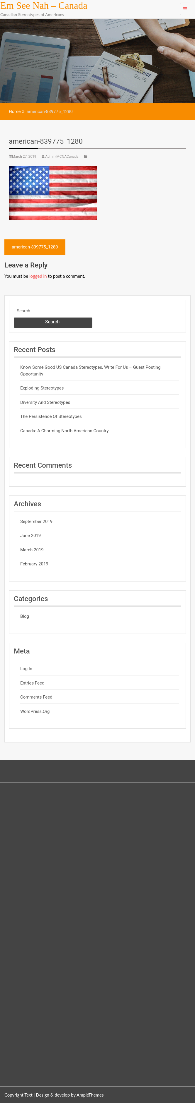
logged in (38, 276)
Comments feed (36, 697)
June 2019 (30, 535)
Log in (26, 668)
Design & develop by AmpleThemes (70, 1094)
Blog (24, 616)
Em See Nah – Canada (43, 5)
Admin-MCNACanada (60, 157)
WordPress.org (35, 711)
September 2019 (36, 521)
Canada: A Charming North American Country (64, 430)
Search (52, 322)
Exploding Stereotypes (42, 388)
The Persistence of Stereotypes (51, 416)
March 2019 (32, 550)
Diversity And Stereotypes (45, 402)
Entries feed (32, 683)
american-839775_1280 (46, 141)
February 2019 (34, 564)
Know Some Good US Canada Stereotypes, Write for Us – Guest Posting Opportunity (90, 371)
